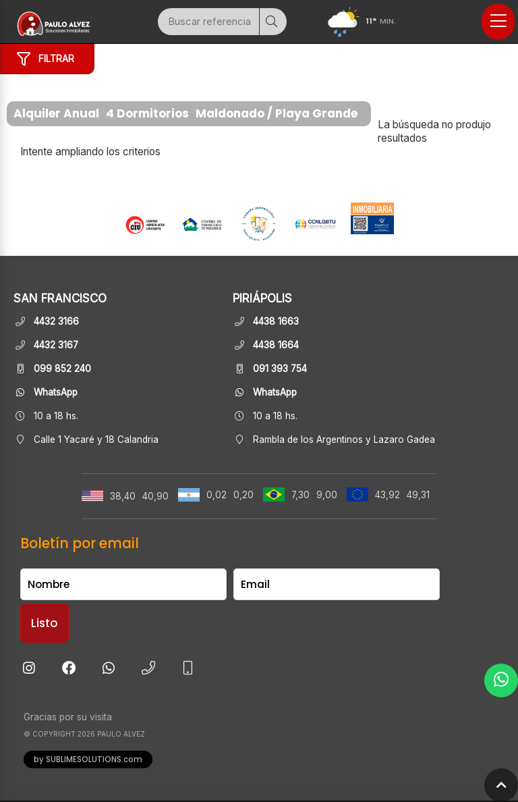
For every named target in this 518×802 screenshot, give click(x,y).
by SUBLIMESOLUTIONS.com (88, 759)
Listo (44, 623)
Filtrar (45, 59)
